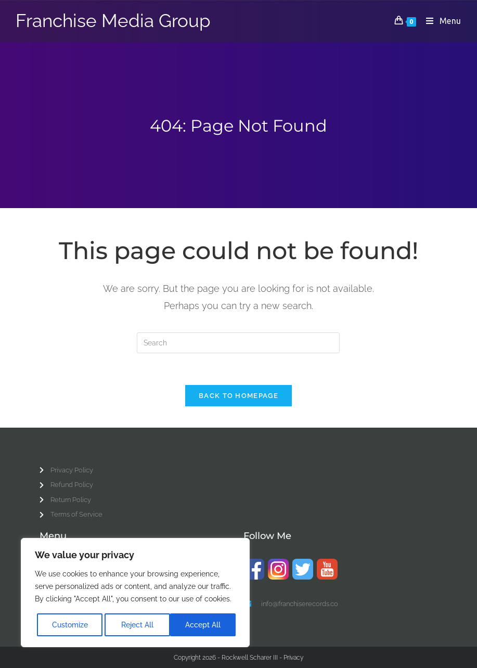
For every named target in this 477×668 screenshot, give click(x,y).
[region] (135, 592)
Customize (70, 625)
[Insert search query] (238, 342)
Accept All (203, 625)
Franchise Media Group (113, 21)
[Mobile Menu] (439, 20)
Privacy (293, 657)
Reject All (137, 625)
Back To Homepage (238, 396)
